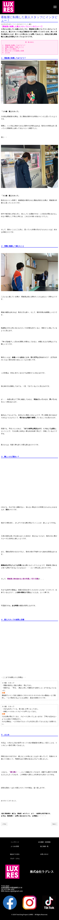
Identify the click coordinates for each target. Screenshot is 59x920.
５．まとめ (6, 52)
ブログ (14, 24)
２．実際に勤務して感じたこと (13, 47)
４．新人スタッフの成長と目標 (13, 51)
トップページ (15, 842)
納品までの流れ (15, 854)
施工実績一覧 (44, 846)
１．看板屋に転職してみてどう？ (13, 45)
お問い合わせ (44, 854)
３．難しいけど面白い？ (10, 49)
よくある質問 (15, 846)
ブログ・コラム (15, 858)
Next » (54, 824)
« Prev (4, 824)
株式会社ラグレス (22, 24)
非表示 (31, 42)
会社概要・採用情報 (44, 842)
